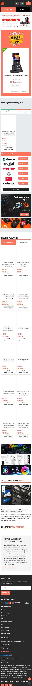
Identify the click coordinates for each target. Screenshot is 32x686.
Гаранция (4, 616)
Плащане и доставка (7, 613)
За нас (3, 610)
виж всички (5, 107)
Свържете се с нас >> (9, 568)
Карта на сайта (5, 633)
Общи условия (5, 630)
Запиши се (5, 593)
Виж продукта (16, 85)
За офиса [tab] (8, 111)
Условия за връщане (7, 622)
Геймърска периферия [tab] (23, 111)
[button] (14, 26)
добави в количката (8, 149)
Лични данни (5, 627)
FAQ (2, 624)
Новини (3, 619)
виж (23, 158)
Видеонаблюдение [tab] (8, 242)
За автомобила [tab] (23, 242)
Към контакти (5, 651)
